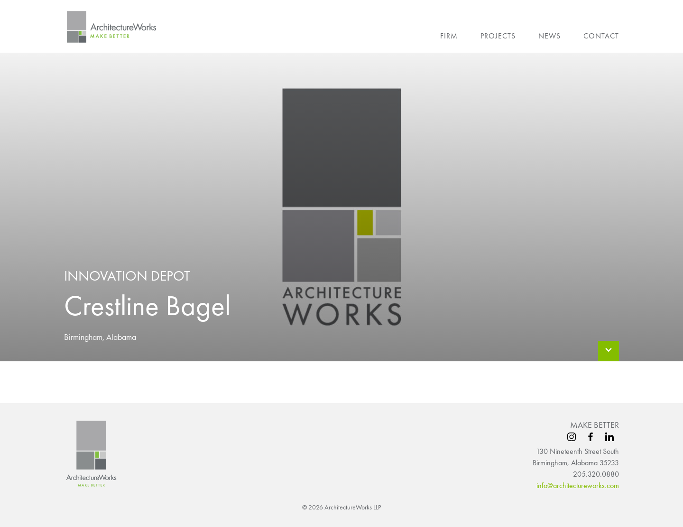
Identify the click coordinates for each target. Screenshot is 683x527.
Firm (449, 36)
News (549, 36)
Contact (601, 36)
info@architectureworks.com (577, 485)
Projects (498, 36)
